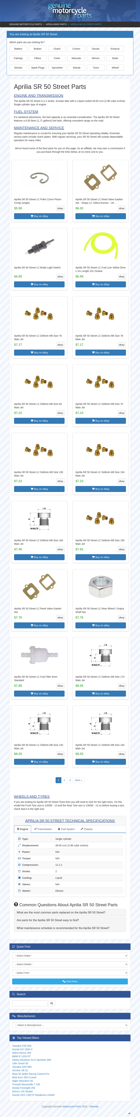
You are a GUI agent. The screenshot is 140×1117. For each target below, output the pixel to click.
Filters (37, 58)
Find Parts (70, 981)
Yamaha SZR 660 (21, 1066)
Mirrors (96, 58)
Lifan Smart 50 (20, 1063)
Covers (76, 48)
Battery (18, 48)
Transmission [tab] (43, 829)
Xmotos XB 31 (20, 1070)
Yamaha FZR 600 (21, 1045)
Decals (96, 48)
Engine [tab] (22, 829)
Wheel (115, 67)
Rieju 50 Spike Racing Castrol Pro (30, 1073)
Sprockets (57, 67)
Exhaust (115, 48)
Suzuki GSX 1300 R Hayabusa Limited (33, 1095)
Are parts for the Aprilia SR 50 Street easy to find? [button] (48, 920)
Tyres (96, 67)
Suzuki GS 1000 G (22, 1049)
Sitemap (94, 1106)
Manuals (76, 58)
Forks (57, 58)
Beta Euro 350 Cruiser (24, 1077)
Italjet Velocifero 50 (22, 1080)
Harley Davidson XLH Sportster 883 (31, 1059)
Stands (77, 67)
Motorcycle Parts (72, 1106)
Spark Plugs (37, 67)
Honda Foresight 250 (23, 1087)
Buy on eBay (39, 216)
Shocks (18, 67)
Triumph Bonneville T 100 (26, 1084)
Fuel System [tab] (66, 829)
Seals (115, 58)
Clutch (57, 48)
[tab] (70, 912)
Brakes (38, 48)
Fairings (18, 58)
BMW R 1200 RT (21, 1056)
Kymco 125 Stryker (22, 1091)
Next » (78, 780)
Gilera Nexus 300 (21, 1052)
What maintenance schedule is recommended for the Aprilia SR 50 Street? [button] (63, 928)
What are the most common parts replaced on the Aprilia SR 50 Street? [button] (61, 912)
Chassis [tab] (87, 829)
